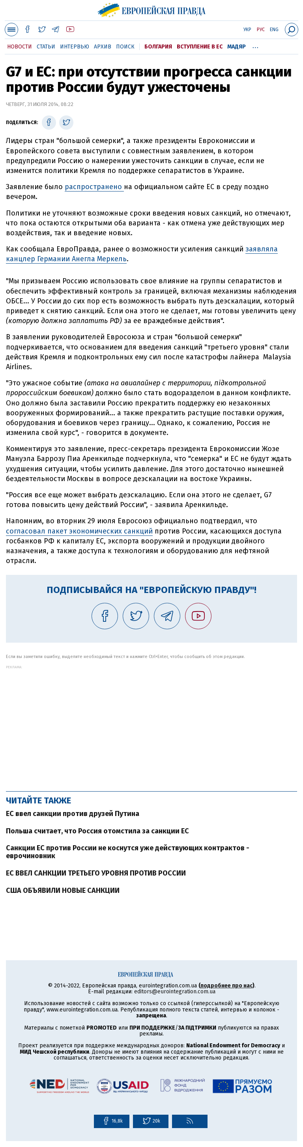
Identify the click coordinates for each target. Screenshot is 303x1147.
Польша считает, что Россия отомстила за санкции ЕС (97, 831)
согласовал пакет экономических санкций (79, 531)
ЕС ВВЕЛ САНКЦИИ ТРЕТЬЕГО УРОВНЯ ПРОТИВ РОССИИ (96, 873)
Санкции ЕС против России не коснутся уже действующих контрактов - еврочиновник (127, 852)
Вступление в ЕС (200, 46)
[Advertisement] (151, 724)
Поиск (125, 46)
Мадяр (236, 46)
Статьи (46, 46)
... (255, 45)
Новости (19, 46)
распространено (94, 186)
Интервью (74, 46)
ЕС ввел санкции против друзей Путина (72, 813)
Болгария (158, 46)
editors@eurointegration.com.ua (174, 991)
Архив (102, 46)
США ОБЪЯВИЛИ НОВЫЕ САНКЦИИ (63, 890)
